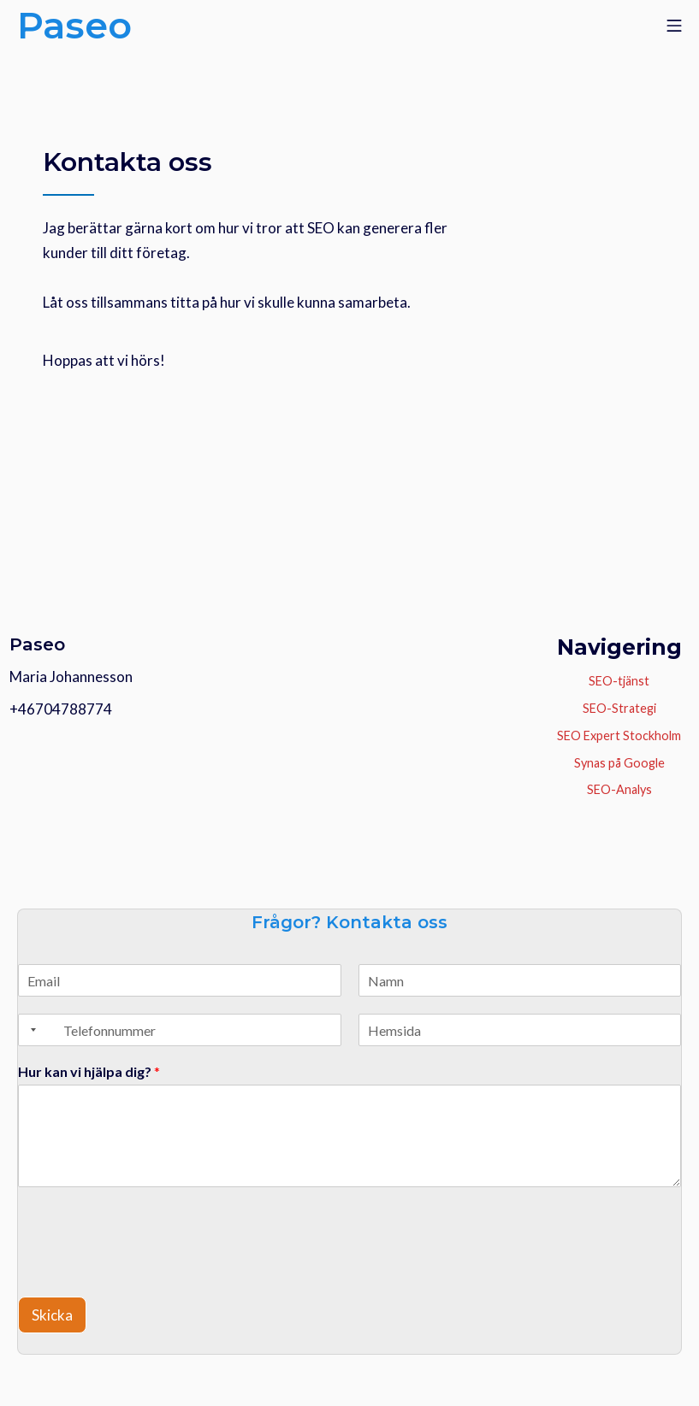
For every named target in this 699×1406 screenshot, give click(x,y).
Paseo (37, 644)
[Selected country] (30, 1030)
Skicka (52, 1315)
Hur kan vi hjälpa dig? (89, 1071)
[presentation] (118, 1253)
